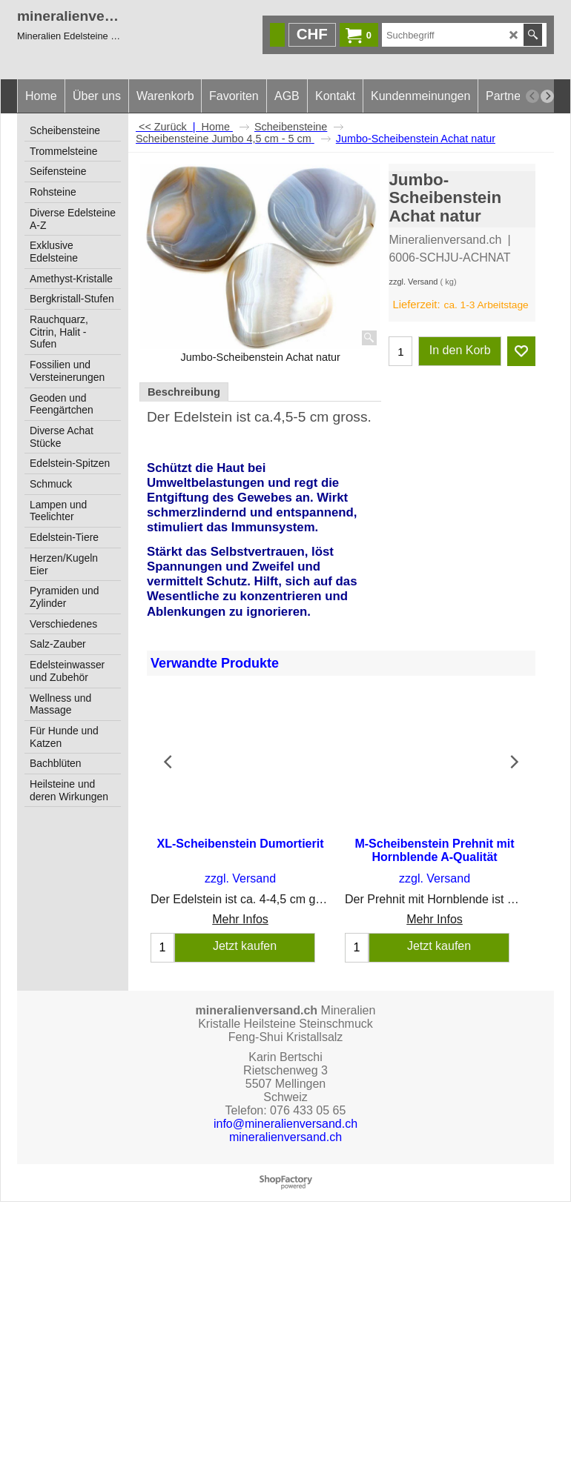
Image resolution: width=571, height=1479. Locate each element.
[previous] (532, 96)
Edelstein (203, 417)
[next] (547, 96)
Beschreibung (184, 392)
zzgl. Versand (413, 281)
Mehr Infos (240, 906)
